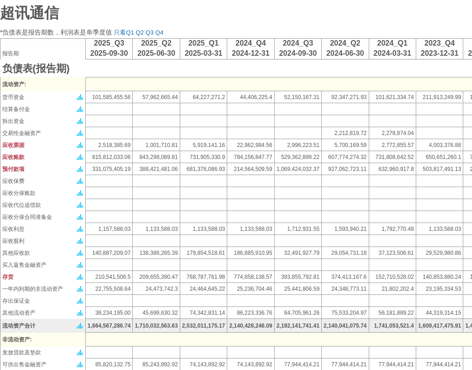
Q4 (159, 32)
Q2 (140, 32)
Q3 (149, 32)
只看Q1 (124, 32)
